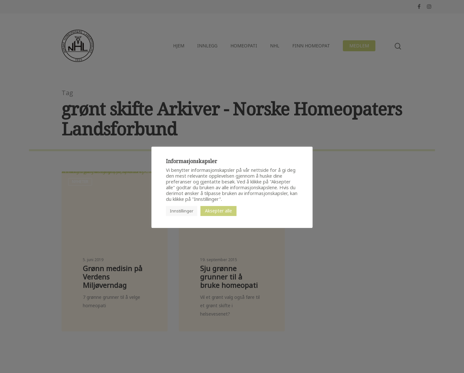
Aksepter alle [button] (218, 211)
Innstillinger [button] (181, 211)
